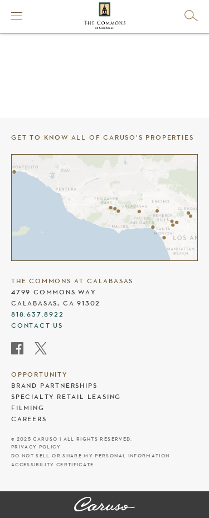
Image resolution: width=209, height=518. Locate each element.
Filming (28, 407)
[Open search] (191, 15)
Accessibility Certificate (52, 465)
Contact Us (37, 325)
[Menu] (16, 15)
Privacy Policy (36, 447)
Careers (29, 419)
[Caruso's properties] (104, 207)
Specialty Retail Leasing (66, 396)
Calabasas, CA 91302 (55, 303)
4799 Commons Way (53, 292)
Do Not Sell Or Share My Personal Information (90, 456)
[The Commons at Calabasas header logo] (104, 15)
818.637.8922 (37, 314)
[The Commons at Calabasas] (104, 505)
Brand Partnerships (54, 385)
